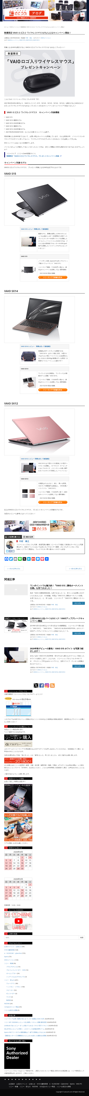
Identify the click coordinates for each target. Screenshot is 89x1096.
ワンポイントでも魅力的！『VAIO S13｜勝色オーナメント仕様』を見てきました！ (56, 586)
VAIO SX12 (36, 40)
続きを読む (79, 603)
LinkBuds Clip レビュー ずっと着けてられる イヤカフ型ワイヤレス (26, 1026)
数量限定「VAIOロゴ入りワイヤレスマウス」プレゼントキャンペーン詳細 (33, 156)
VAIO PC (22, 1079)
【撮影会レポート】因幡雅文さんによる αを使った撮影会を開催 (25, 1036)
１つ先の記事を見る (13, 569)
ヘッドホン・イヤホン (13, 987)
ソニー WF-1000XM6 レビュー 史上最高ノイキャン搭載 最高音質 (25, 1022)
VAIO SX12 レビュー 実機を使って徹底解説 (35, 459)
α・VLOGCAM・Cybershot (15, 1079)
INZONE (7, 1004)
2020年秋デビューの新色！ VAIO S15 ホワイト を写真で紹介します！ (56, 649)
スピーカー (10, 990)
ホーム (6, 27)
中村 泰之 (24, 541)
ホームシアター (11, 973)
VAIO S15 (22, 40)
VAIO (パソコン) (14, 27)
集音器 (8, 1000)
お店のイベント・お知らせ (13, 947)
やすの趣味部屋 (9, 950)
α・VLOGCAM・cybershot (13, 953)
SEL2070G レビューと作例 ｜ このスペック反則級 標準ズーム (24, 1029)
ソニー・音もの (9, 980)
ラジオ (8, 997)
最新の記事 (29, 537)
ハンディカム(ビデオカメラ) (15, 977)
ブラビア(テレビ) (11, 967)
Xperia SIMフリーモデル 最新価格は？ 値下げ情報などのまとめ (25, 1032)
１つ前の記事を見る (75, 569)
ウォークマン (10, 983)
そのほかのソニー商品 (11, 1007)
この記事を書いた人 (13, 537)
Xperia (6, 957)
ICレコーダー (10, 993)
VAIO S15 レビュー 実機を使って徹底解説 (34, 229)
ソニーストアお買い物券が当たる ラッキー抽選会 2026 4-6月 (24, 1019)
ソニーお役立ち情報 (10, 1010)
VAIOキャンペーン (13, 40)
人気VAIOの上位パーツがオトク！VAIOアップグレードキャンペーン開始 (57, 619)
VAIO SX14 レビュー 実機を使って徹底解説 (35, 346)
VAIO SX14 (29, 40)
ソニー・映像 (8, 963)
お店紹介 (5, 1079)
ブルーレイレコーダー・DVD (15, 970)
